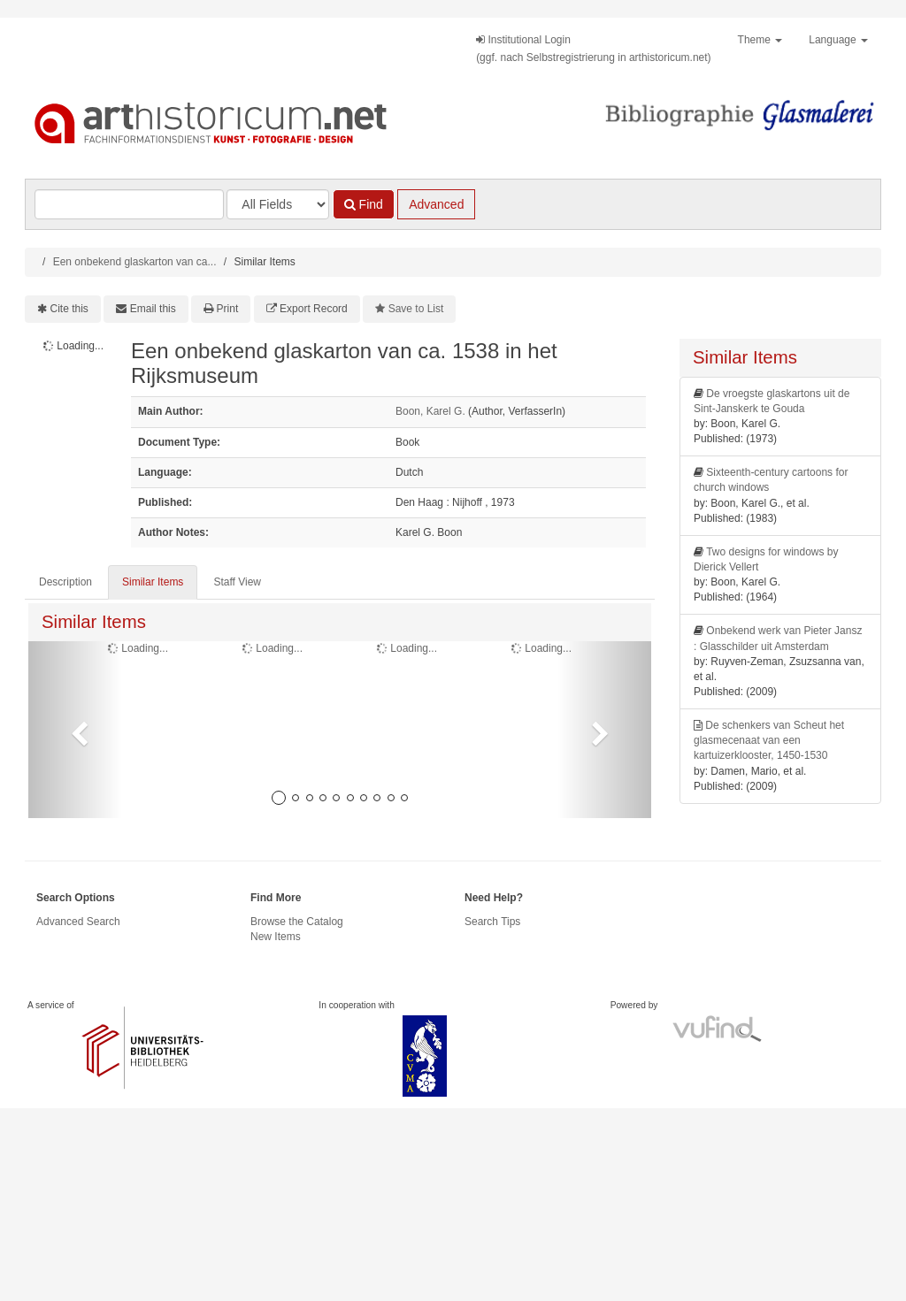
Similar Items (152, 582)
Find (363, 204)
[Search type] (277, 204)
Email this (153, 308)
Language (838, 40)
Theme (760, 40)
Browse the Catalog (296, 921)
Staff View (237, 582)
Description (65, 582)
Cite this (69, 308)
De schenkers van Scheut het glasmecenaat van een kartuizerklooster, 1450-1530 (769, 740)
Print (228, 308)
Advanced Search (78, 921)
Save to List (416, 308)
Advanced (436, 204)
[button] (75, 729)
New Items (275, 936)
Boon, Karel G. (430, 411)
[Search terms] (129, 204)
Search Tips (492, 921)
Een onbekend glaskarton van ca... (135, 262)
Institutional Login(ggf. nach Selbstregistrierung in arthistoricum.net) (593, 49)
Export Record (314, 308)
